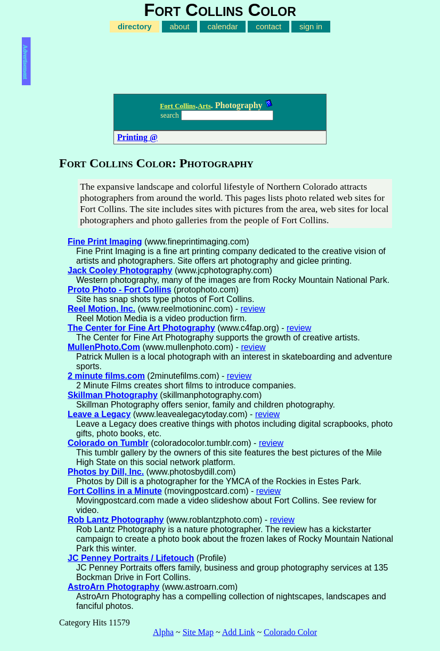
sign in (310, 26)
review (253, 308)
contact (268, 26)
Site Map (198, 632)
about (179, 26)
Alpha (163, 632)
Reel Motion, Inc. (101, 308)
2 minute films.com (106, 375)
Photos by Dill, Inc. (106, 471)
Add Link (238, 632)
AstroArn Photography (113, 586)
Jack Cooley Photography (120, 270)
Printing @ (137, 137)
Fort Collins (177, 106)
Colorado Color (290, 632)
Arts (204, 106)
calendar (222, 26)
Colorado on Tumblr (108, 442)
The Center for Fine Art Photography (141, 327)
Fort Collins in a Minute (115, 490)
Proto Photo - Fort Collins (120, 289)
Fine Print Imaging (105, 241)
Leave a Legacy (99, 414)
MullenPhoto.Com (104, 347)
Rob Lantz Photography (116, 519)
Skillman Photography (113, 395)
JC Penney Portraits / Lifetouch (131, 558)
